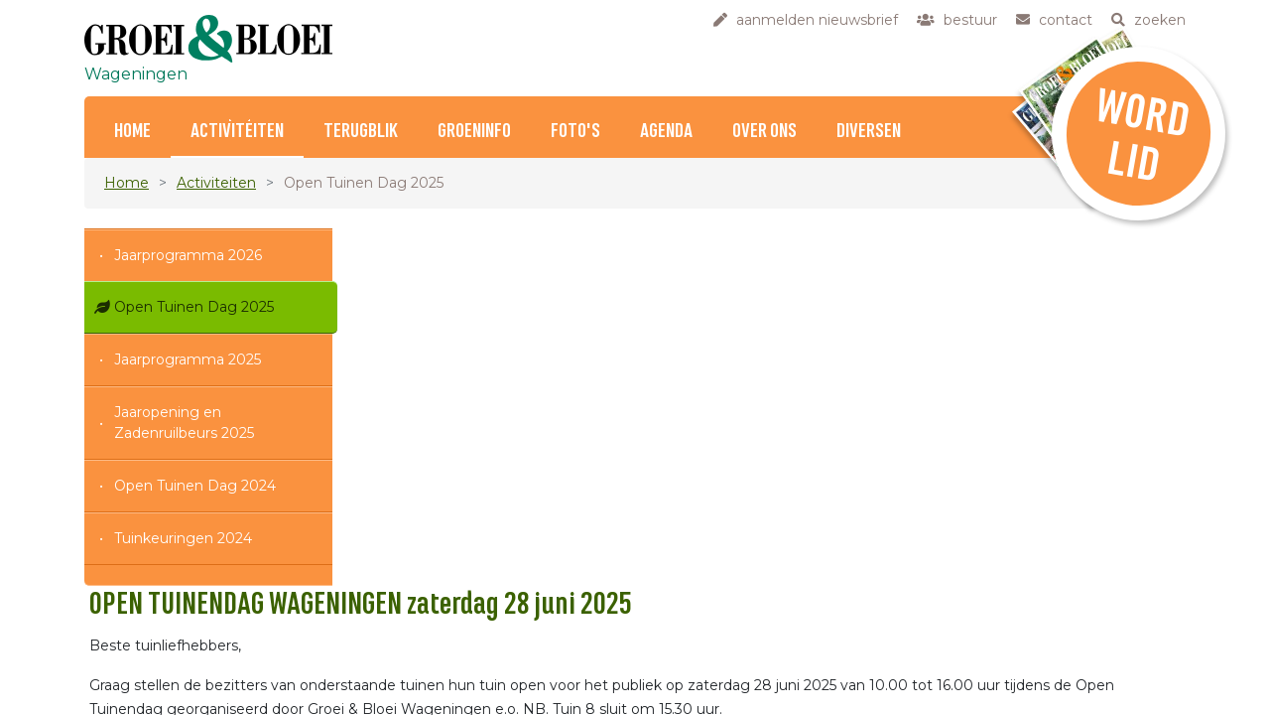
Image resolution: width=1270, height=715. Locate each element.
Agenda (666, 131)
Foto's (575, 131)
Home (132, 131)
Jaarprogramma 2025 (187, 359)
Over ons (764, 131)
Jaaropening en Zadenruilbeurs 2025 (184, 422)
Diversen (868, 131)
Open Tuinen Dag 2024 (195, 486)
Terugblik (360, 131)
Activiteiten (237, 131)
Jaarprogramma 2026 (188, 255)
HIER (772, 659)
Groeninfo (474, 131)
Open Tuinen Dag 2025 (194, 307)
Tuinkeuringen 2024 (183, 538)
